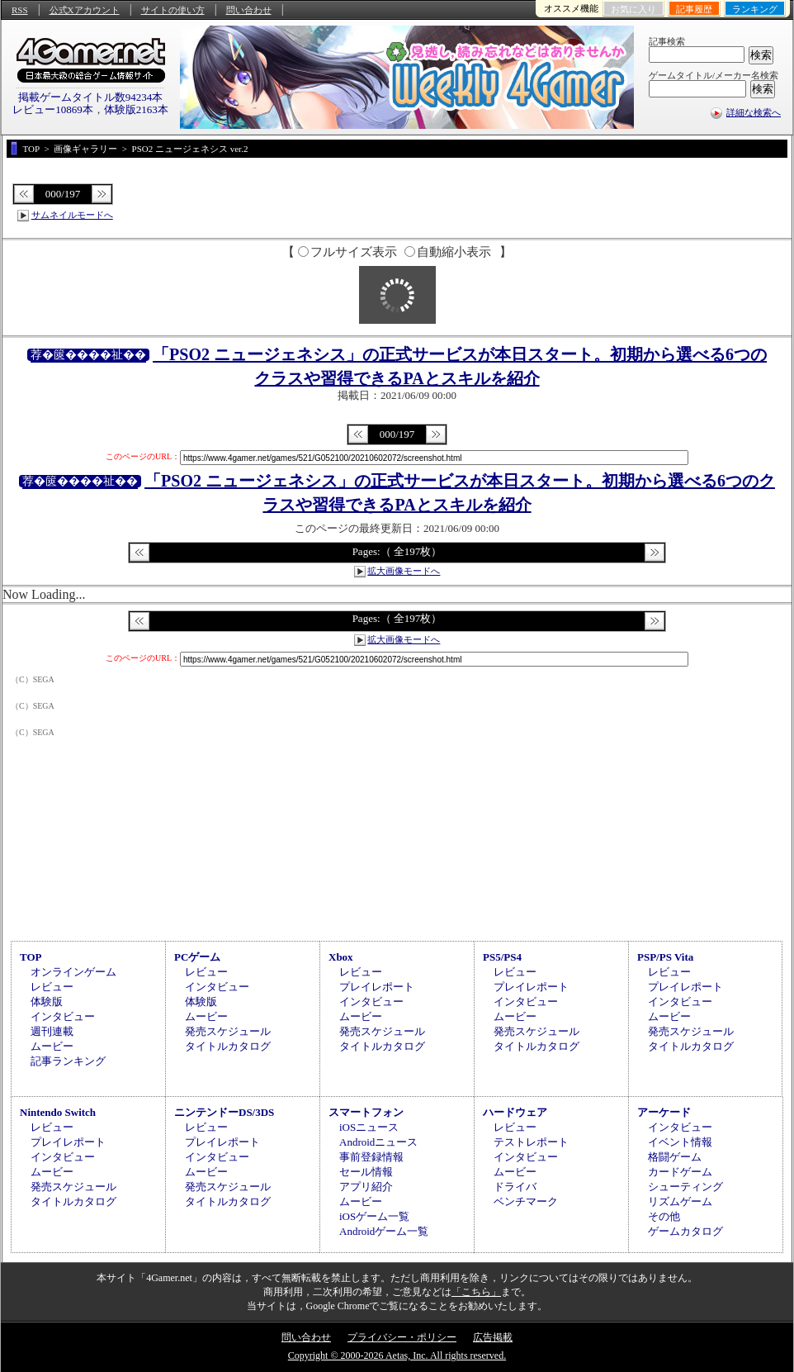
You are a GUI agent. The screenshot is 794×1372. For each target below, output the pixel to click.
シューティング (685, 1186)
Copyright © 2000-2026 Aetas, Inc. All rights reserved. (397, 1355)
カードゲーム (680, 1171)
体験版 (47, 1001)
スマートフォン (366, 1112)
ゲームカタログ (685, 1231)
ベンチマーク (526, 1201)
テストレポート (531, 1142)
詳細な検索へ (753, 112)
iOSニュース (369, 1127)
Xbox (340, 957)
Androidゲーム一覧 (383, 1231)
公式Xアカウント (85, 10)
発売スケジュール (228, 1031)
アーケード (664, 1112)
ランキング (754, 9)
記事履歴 (694, 9)
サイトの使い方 (173, 10)
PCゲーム (197, 957)
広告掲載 (493, 1337)
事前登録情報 (371, 1157)
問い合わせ (249, 10)
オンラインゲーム (73, 972)
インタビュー (63, 1016)
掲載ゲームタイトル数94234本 (90, 97)
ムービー (52, 1046)
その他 (664, 1216)
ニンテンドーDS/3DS (224, 1112)
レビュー (52, 986)
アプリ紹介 (366, 1186)
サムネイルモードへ (72, 215)
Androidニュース (378, 1142)
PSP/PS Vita (665, 957)
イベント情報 (680, 1142)
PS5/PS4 (502, 957)
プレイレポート (376, 986)
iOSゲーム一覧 (374, 1216)
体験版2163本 (136, 109)
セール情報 (366, 1171)
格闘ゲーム (675, 1157)
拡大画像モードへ (403, 571)
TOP (31, 957)
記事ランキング (68, 1061)
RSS (20, 10)
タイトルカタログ (228, 1046)
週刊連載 (52, 1031)
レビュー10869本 (52, 109)
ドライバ (515, 1186)
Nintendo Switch (58, 1112)
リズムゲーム (680, 1201)
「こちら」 (476, 1292)
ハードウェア (515, 1112)
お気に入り (633, 9)
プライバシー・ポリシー (401, 1337)
